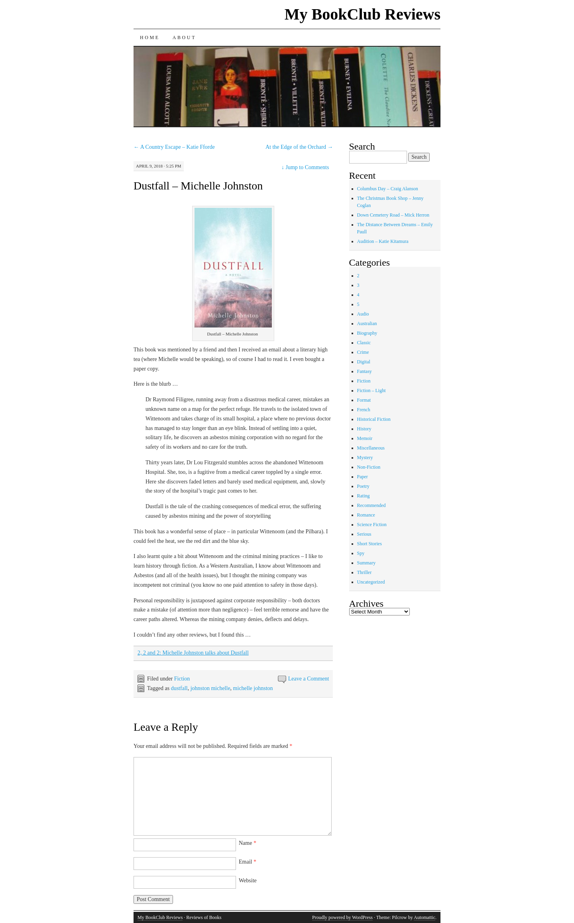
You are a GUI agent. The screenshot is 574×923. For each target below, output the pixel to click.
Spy (361, 553)
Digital (363, 362)
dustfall (179, 688)
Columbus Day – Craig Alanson (387, 188)
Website (248, 881)
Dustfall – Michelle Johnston (198, 185)
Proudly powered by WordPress (342, 917)
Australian (367, 323)
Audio (363, 314)
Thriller (364, 572)
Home (150, 37)
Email (247, 862)
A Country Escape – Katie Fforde (174, 147)
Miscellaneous (371, 448)
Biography (367, 333)
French (363, 409)
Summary (366, 563)
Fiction (182, 679)
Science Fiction (372, 524)
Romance (366, 515)
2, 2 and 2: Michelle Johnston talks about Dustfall (193, 653)
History (364, 429)
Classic (364, 342)
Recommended (371, 505)
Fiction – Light (371, 390)
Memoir (365, 438)
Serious (364, 534)
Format (364, 400)
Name (247, 843)
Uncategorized (371, 582)
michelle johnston (253, 688)
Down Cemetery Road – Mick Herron (393, 215)
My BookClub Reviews (362, 14)
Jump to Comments (305, 167)
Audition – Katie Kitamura (383, 241)
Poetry (363, 486)
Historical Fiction (374, 419)
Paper (362, 476)
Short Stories (369, 543)
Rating (363, 496)
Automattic (424, 917)
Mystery (365, 457)
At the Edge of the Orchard (299, 147)
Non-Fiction (369, 467)
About (184, 37)
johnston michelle (210, 688)
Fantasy (364, 371)
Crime (363, 352)
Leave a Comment (308, 679)
